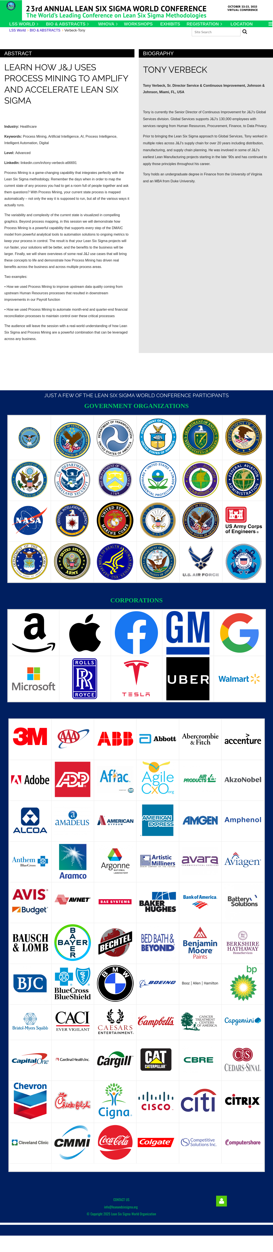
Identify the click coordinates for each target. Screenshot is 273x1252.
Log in (221, 1201)
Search (245, 31)
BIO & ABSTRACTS (45, 30)
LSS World (17, 30)
